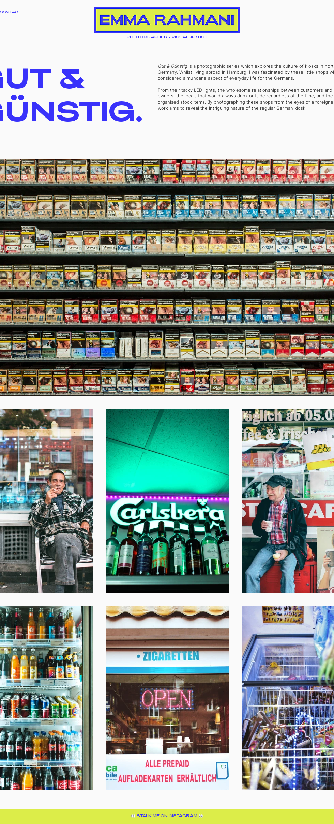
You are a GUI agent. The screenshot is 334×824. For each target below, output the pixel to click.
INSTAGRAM (183, 815)
